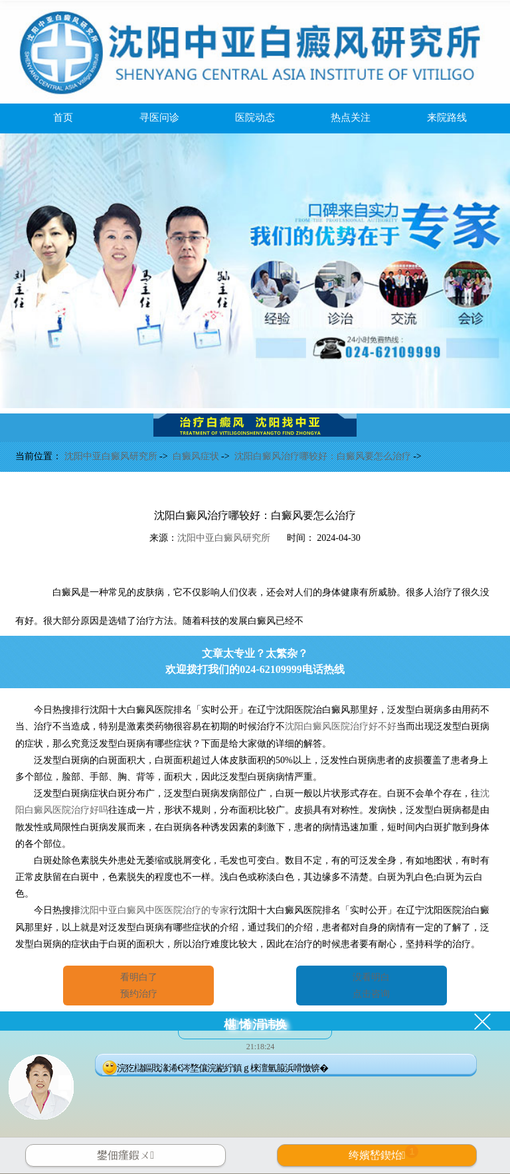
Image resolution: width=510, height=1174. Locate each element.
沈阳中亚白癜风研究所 (112, 456)
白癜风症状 (197, 456)
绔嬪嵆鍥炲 (384, 1153)
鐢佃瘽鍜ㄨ (125, 1155)
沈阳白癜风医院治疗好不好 (340, 726)
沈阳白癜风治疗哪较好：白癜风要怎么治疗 (324, 456)
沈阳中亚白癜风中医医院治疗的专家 (154, 910)
